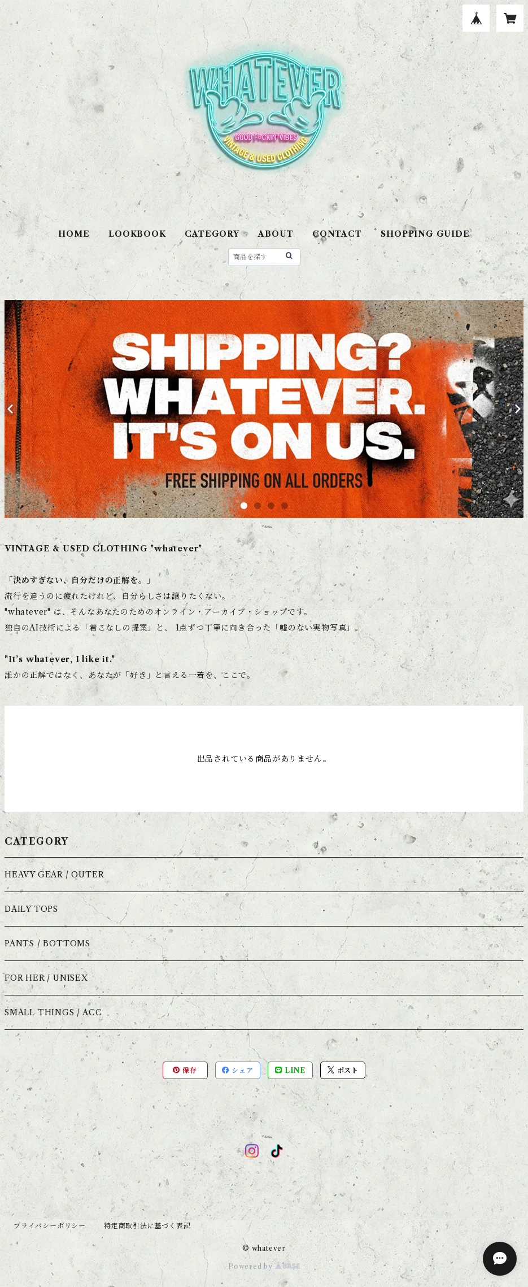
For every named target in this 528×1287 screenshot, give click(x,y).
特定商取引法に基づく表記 (147, 1225)
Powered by (264, 1266)
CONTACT (337, 234)
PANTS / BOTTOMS (47, 943)
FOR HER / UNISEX (46, 978)
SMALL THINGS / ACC (53, 1012)
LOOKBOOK (136, 234)
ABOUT (275, 234)
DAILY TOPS (31, 909)
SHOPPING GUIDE (425, 234)
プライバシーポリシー (50, 1225)
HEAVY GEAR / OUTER (54, 874)
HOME (73, 234)
